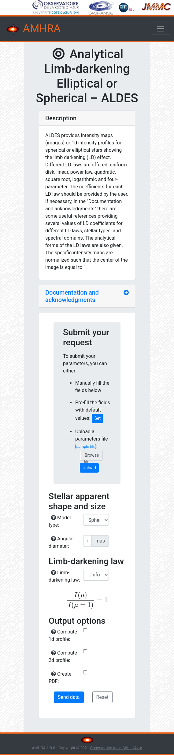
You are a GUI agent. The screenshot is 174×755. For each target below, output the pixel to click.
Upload (89, 467)
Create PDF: (60, 677)
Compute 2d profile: (63, 656)
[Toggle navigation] (160, 29)
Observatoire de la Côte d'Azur (116, 748)
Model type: (60, 521)
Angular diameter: (61, 542)
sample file (85, 446)
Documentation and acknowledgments (72, 296)
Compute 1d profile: (63, 635)
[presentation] (87, 600)
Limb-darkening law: (64, 576)
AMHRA (33, 29)
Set (97, 418)
